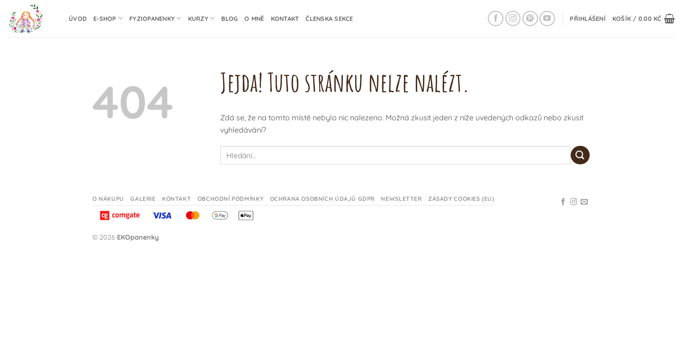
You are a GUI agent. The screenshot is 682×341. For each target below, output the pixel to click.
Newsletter (401, 198)
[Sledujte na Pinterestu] (530, 19)
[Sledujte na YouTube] (547, 19)
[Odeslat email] (584, 202)
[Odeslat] (580, 155)
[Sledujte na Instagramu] (513, 19)
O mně (254, 18)
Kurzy (201, 18)
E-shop (108, 18)
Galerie (142, 198)
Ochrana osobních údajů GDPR (322, 198)
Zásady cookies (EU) (461, 198)
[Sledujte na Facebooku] (495, 19)
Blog (229, 18)
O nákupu (108, 198)
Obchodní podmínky (230, 198)
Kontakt (285, 18)
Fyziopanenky (155, 18)
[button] (588, 18)
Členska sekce (329, 18)
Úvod (78, 18)
